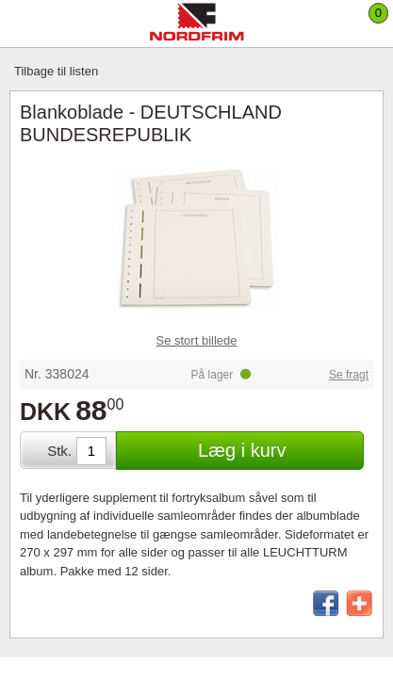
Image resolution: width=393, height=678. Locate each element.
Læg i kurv (242, 450)
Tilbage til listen (56, 71)
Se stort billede (196, 340)
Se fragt (348, 374)
